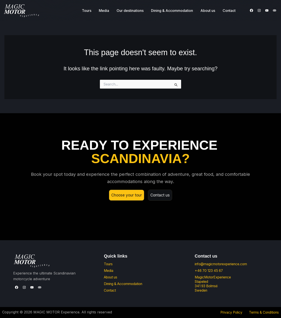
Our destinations (130, 10)
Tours (86, 10)
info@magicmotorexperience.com (223, 264)
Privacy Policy (228, 312)
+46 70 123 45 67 (210, 271)
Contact (229, 10)
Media (104, 10)
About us (207, 10)
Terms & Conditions (263, 312)
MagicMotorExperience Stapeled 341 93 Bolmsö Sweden (214, 284)
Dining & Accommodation (172, 10)
